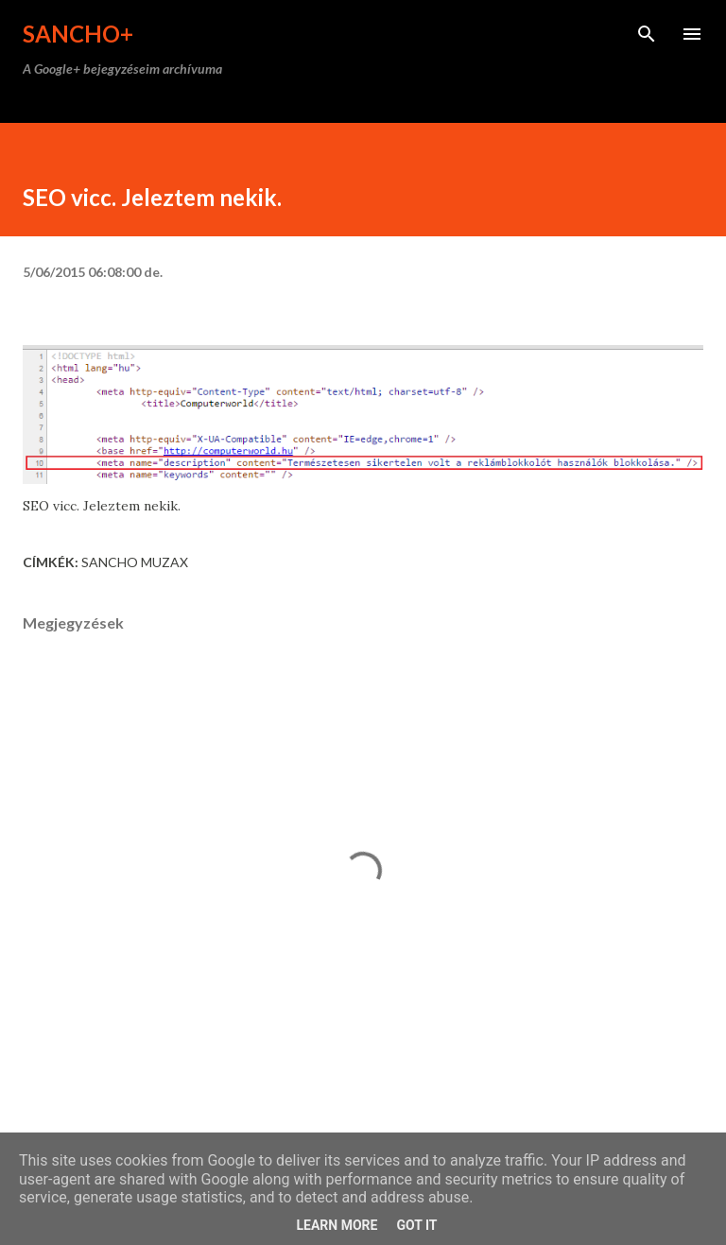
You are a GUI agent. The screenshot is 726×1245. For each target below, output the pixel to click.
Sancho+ (78, 33)
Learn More (336, 1225)
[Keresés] (646, 34)
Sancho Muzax (134, 562)
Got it (416, 1225)
